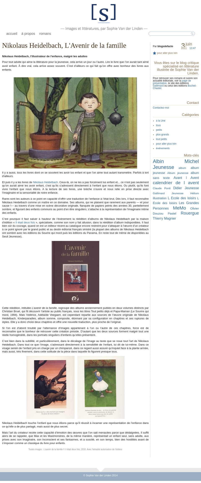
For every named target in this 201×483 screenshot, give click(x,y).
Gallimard (158, 85)
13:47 (192, 48)
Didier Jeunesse (186, 188)
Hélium (194, 193)
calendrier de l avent (176, 182)
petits (159, 129)
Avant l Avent (186, 178)
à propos (28, 34)
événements (163, 148)
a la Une (160, 120)
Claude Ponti (162, 188)
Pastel (172, 213)
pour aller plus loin (167, 53)
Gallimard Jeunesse (168, 193)
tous (158, 125)
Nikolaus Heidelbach (45, 182)
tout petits (161, 139)
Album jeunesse (177, 173)
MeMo (179, 208)
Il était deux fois (25, 222)
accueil (11, 34)
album (182, 168)
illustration (159, 198)
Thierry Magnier (164, 218)
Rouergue (190, 213)
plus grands (162, 134)
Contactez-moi (161, 107)
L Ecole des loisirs (182, 198)
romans (45, 34)
